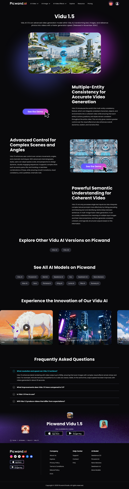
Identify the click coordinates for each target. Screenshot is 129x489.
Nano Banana (99, 277)
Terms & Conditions (57, 466)
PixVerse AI (47, 283)
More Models (96, 470)
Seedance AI (58, 277)
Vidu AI (19, 277)
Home (14, 440)
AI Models (22, 440)
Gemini (45, 277)
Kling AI (59, 283)
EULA (51, 474)
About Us (53, 455)
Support (75, 455)
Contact (76, 459)
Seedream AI (82, 277)
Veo (70, 277)
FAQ (74, 463)
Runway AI (95, 283)
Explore (72, 4)
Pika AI (82, 283)
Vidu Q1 (54, 250)
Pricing (90, 4)
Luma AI (71, 283)
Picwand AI (32, 277)
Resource (81, 4)
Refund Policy (54, 470)
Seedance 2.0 (96, 455)
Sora (35, 283)
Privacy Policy (55, 463)
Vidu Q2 (66, 250)
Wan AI (24, 283)
